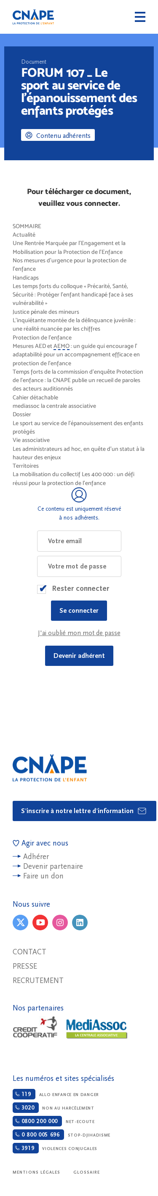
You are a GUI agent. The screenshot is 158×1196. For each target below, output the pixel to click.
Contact (29, 952)
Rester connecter (80, 588)
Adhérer (36, 856)
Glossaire (86, 1172)
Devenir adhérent (79, 656)
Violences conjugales (55, 1148)
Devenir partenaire (53, 866)
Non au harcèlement (53, 1107)
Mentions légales (37, 1172)
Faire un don (43, 876)
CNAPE (33, 16)
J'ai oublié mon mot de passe (79, 633)
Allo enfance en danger (56, 1094)
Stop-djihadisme (61, 1134)
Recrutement (38, 980)
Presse (25, 966)
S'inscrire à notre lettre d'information (84, 811)
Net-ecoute (54, 1121)
